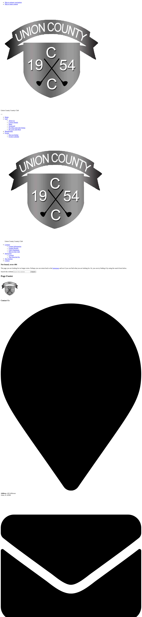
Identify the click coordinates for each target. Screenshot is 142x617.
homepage (56, 268)
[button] (6, 119)
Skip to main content (11, 4)
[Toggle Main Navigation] (1, 114)
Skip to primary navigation (13, 2)
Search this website (7, 272)
